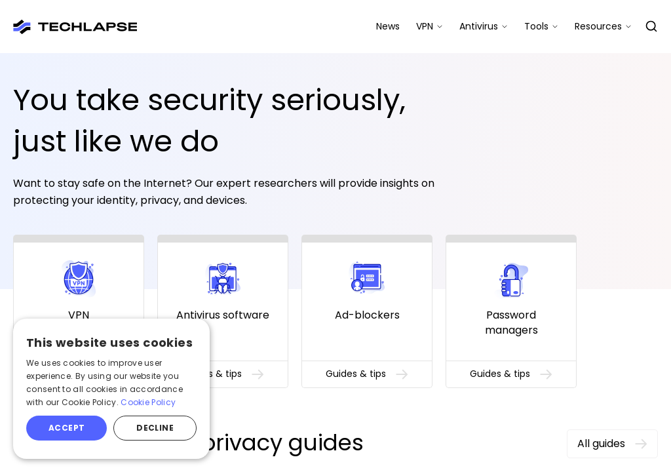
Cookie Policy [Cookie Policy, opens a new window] (148, 402)
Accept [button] (66, 427)
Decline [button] (155, 427)
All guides (612, 443)
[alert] (111, 389)
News (388, 26)
